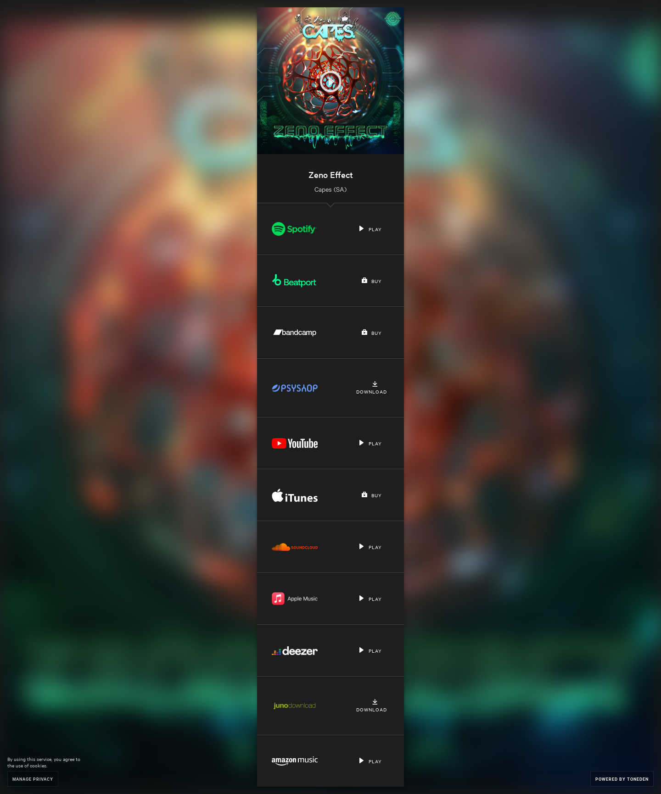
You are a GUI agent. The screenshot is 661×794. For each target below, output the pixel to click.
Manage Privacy (32, 778)
